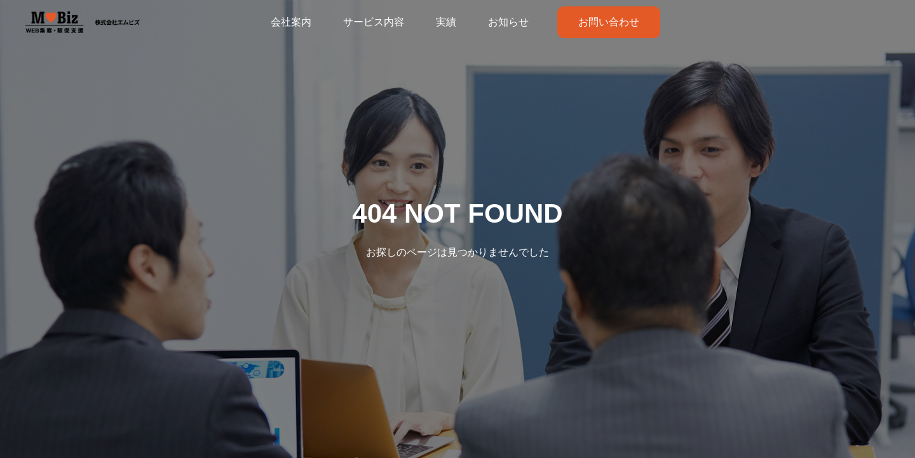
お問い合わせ (608, 22)
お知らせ (508, 22)
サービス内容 (373, 22)
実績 (446, 22)
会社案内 (291, 22)
